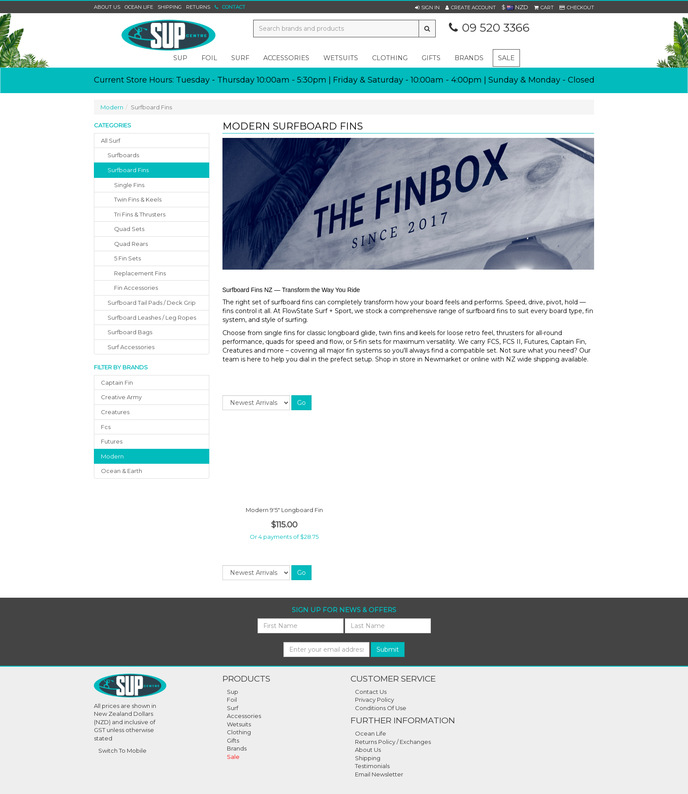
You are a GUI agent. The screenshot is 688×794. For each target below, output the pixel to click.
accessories (286, 58)
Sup (232, 691)
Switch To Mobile (122, 750)
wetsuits (340, 58)
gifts (431, 58)
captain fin (117, 382)
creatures (115, 411)
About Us (107, 7)
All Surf (110, 140)
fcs (106, 426)
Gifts (233, 740)
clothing (390, 58)
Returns (198, 7)
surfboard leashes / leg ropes (152, 317)
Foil (232, 699)
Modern (111, 107)
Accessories (244, 715)
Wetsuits (239, 724)
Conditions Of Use (380, 707)
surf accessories (131, 346)
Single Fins (129, 184)
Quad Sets (129, 228)
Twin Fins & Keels (137, 199)
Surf (232, 707)
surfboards (123, 155)
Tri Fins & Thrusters (139, 214)
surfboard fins (128, 169)
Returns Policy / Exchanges (393, 741)
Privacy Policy (374, 699)
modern (112, 456)
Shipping (170, 7)
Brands (469, 58)
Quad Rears (131, 243)
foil (209, 58)
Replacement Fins (140, 273)
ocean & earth (121, 470)
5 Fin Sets (127, 258)
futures (111, 441)
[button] (427, 7)
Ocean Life (139, 7)
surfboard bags (130, 332)
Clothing (239, 732)
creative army (121, 397)
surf (240, 58)
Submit (387, 649)
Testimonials (372, 765)
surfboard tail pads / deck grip (152, 302)
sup (180, 58)
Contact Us (371, 691)
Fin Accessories (136, 287)
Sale (506, 58)
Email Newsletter (379, 774)
